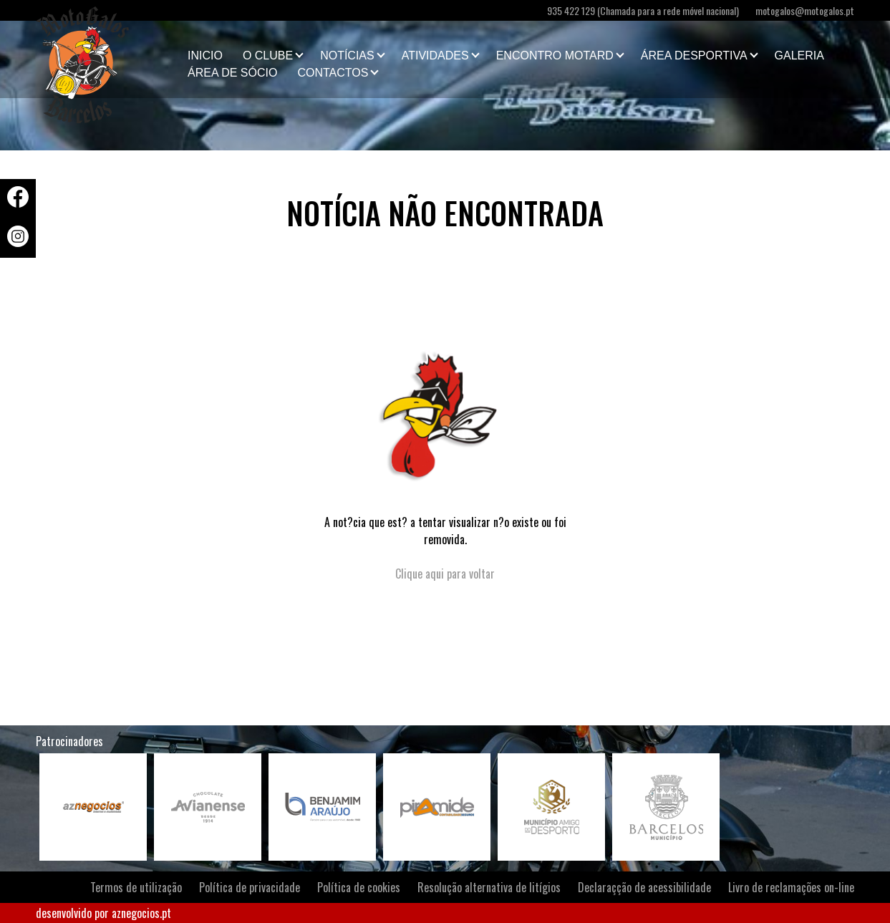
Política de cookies (358, 887)
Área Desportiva (694, 55)
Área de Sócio (232, 73)
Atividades (435, 55)
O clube (268, 55)
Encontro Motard (555, 55)
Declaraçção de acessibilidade (644, 887)
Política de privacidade (249, 887)
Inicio (205, 55)
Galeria (799, 55)
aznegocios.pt (141, 913)
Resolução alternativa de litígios (489, 887)
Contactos (332, 73)
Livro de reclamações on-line (791, 887)
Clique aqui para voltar (445, 573)
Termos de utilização (136, 887)
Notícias (347, 55)
